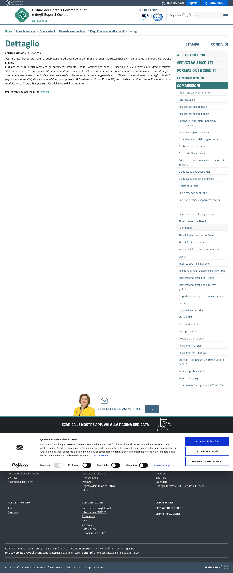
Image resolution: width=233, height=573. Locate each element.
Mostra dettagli (162, 567)
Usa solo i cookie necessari (207, 563)
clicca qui (44, 92)
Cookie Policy (100, 557)
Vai (152, 409)
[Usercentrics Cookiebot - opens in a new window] (19, 567)
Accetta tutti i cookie (207, 542)
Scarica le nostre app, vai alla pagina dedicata (105, 424)
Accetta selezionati (207, 553)
